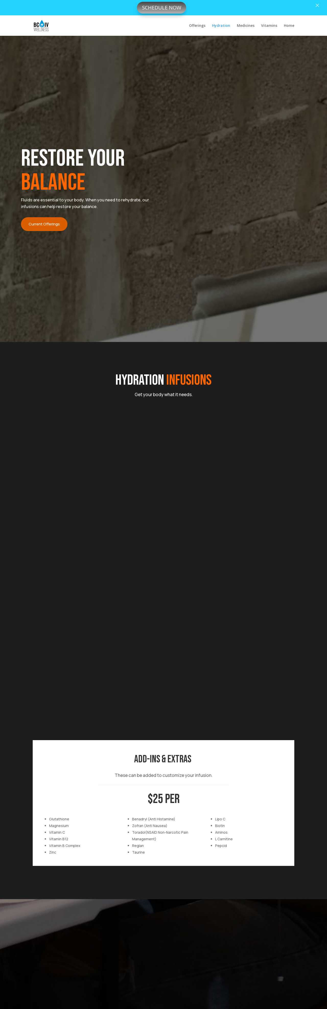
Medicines (245, 26)
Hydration (221, 26)
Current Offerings (44, 224)
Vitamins (269, 26)
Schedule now (161, 7)
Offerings (197, 26)
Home (289, 26)
